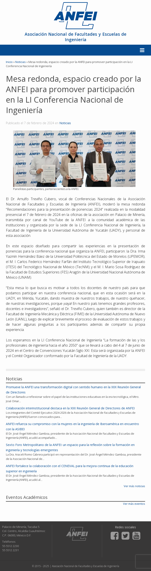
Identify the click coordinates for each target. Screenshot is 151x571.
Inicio (9, 62)
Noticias (65, 123)
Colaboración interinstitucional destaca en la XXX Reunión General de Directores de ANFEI (70, 408)
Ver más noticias (134, 486)
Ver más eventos (134, 504)
